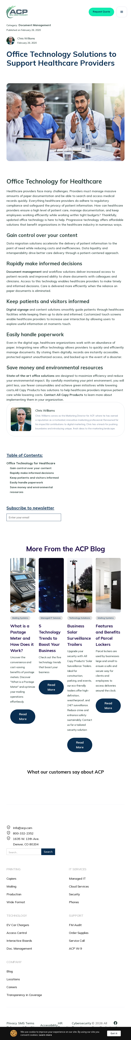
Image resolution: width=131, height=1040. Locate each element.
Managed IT (77, 879)
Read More (23, 716)
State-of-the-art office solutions (30, 376)
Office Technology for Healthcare (30, 463)
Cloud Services (79, 886)
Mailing (11, 886)
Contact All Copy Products (63, 395)
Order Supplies (79, 933)
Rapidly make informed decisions (32, 473)
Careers (11, 987)
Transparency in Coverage (24, 995)
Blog (9, 971)
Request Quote (101, 11)
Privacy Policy (11, 1025)
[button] (122, 12)
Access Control (16, 933)
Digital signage (17, 309)
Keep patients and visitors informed (34, 477)
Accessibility (49, 1025)
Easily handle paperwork (26, 482)
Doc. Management (19, 948)
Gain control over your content (31, 468)
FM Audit (75, 925)
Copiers (11, 879)
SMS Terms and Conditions (28, 1025)
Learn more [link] (45, 1035)
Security (74, 894)
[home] (17, 11)
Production (13, 894)
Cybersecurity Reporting (81, 1025)
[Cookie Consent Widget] (65, 1033)
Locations (13, 979)
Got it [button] (114, 1033)
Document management (24, 272)
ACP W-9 (75, 948)
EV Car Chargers (17, 925)
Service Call (77, 941)
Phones (74, 902)
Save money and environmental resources (31, 489)
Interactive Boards (19, 941)
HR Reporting (65, 1025)
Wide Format (15, 902)
